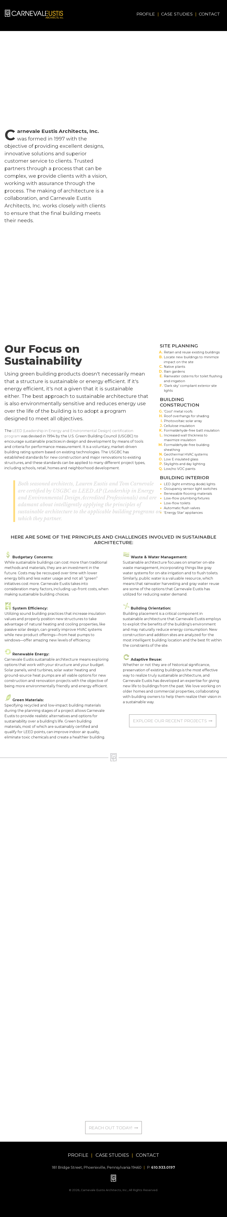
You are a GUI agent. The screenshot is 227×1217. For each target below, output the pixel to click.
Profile (148, 14)
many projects (153, 208)
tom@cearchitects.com (147, 1110)
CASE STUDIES (112, 1155)
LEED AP (162, 146)
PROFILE (78, 1155)
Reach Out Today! (113, 1127)
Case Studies (178, 14)
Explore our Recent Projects (172, 720)
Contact (209, 14)
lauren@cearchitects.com (149, 939)
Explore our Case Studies (196, 228)
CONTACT (147, 1155)
